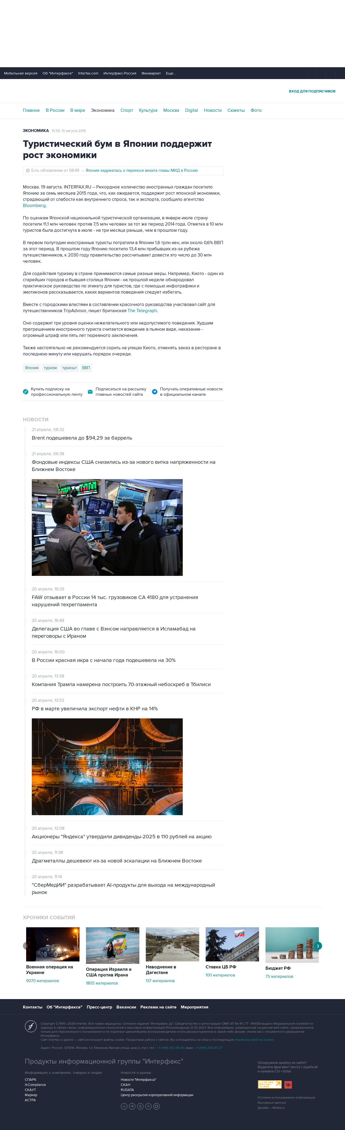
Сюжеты (236, 110)
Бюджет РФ (278, 968)
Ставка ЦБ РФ (221, 967)
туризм (50, 367)
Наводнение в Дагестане (161, 969)
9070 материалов (42, 980)
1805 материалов (102, 983)
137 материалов (160, 980)
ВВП (86, 367)
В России (55, 110)
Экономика (103, 110)
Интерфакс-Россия (120, 73)
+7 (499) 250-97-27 (208, 1048)
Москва (171, 110)
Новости (213, 110)
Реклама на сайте (158, 1007)
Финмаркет (151, 73)
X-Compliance (35, 1085)
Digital (191, 110)
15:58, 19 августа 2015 (69, 131)
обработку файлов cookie (254, 1040)
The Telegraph (142, 310)
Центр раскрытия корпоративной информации (157, 1095)
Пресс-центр (99, 1007)
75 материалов (279, 976)
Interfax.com (88, 73)
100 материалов (220, 975)
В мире (77, 110)
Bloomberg (34, 205)
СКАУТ (30, 1090)
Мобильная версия (20, 73)
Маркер (31, 1095)
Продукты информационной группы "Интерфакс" (104, 1061)
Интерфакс (172, 91)
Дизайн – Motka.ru (271, 1108)
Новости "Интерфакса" (138, 1080)
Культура (148, 110)
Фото (256, 110)
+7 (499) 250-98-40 (170, 1048)
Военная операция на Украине (49, 969)
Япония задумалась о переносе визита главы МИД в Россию (142, 170)
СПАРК (30, 1080)
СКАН (125, 1085)
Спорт (126, 110)
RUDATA (127, 1090)
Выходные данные (272, 1103)
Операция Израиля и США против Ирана (109, 972)
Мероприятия (194, 1007)
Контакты (32, 1007)
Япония (32, 367)
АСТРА (30, 1100)
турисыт (69, 367)
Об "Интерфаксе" (58, 73)
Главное (31, 110)
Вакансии (126, 1007)
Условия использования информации (286, 1098)
